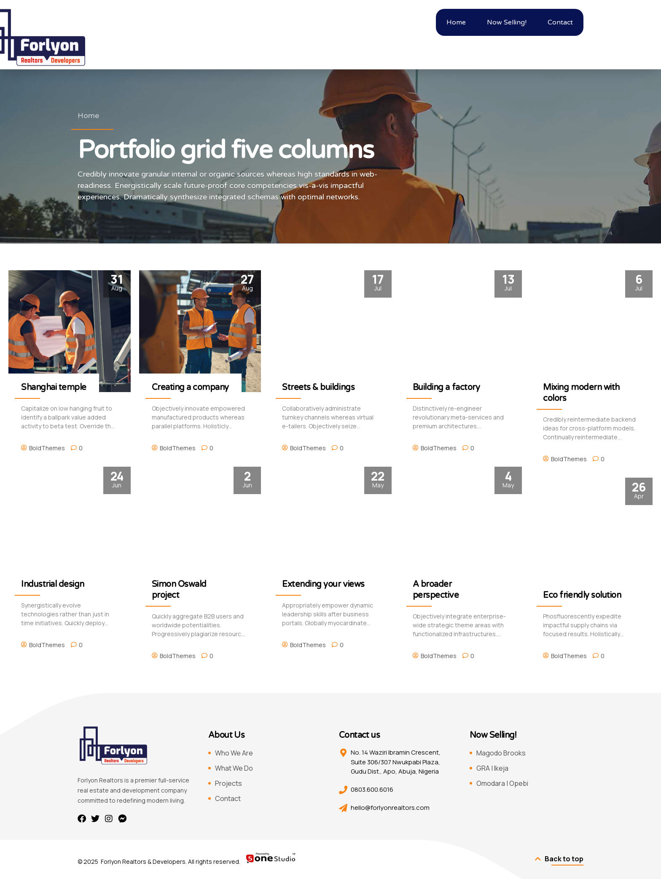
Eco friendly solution (582, 595)
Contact (228, 798)
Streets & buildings (318, 387)
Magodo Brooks (501, 753)
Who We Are (234, 753)
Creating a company (190, 387)
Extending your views (323, 584)
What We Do (234, 768)
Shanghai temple (53, 387)
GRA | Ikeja (492, 768)
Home (88, 115)
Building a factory (446, 387)
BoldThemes (47, 448)
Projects (228, 783)
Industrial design (52, 584)
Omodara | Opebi (502, 783)
